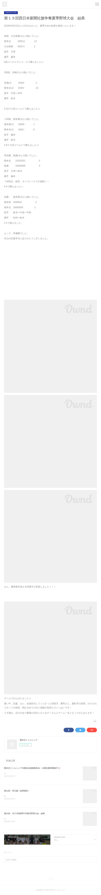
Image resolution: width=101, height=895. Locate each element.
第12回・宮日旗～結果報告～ (17, 791)
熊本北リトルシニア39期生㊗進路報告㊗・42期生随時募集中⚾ (32, 768)
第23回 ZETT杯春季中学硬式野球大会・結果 (24, 814)
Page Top (50, 879)
